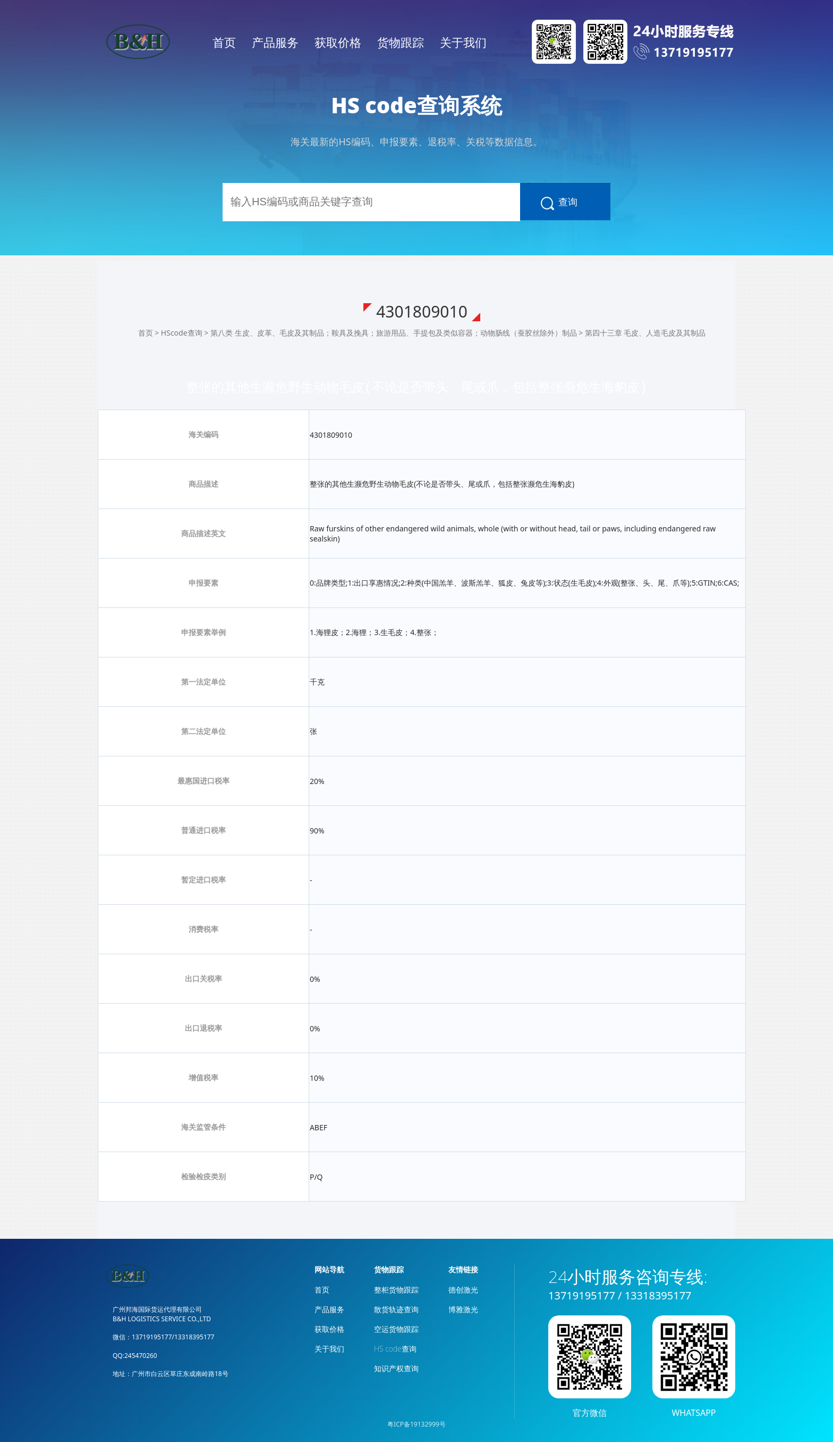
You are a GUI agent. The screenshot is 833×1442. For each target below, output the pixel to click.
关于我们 (463, 42)
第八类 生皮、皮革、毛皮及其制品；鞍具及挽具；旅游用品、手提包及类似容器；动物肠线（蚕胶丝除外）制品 (393, 333)
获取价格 (337, 42)
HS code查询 (395, 1349)
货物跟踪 (400, 42)
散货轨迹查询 (396, 1309)
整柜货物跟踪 (396, 1290)
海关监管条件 (203, 1127)
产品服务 (275, 42)
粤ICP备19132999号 (416, 1424)
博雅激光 (463, 1309)
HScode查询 (181, 333)
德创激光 (463, 1290)
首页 (224, 42)
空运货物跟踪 (396, 1329)
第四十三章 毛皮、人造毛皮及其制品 (645, 333)
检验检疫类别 (203, 1176)
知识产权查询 (396, 1368)
